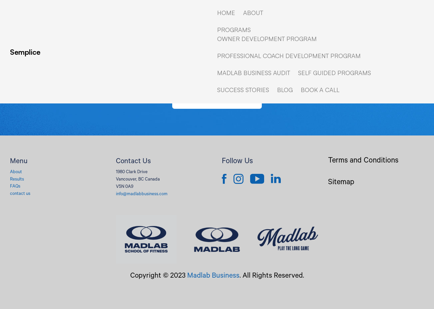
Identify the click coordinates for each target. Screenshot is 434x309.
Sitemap (341, 183)
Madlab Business (213, 276)
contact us (20, 194)
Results (17, 179)
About (16, 172)
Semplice (25, 51)
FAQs (15, 186)
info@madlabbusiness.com (142, 194)
